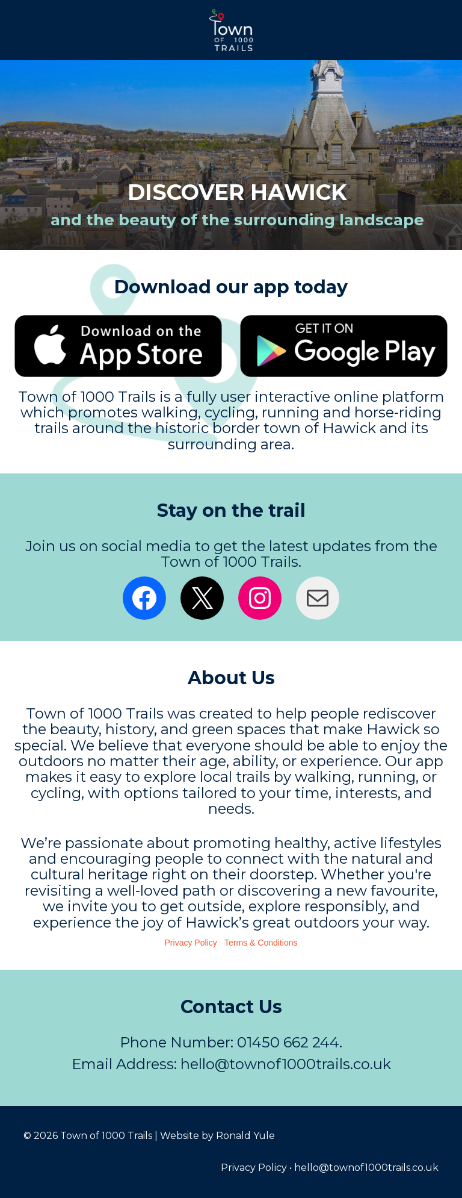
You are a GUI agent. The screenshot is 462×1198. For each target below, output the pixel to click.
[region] (231, 155)
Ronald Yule (245, 1135)
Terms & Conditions (260, 942)
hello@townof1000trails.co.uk (366, 1167)
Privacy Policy (191, 942)
